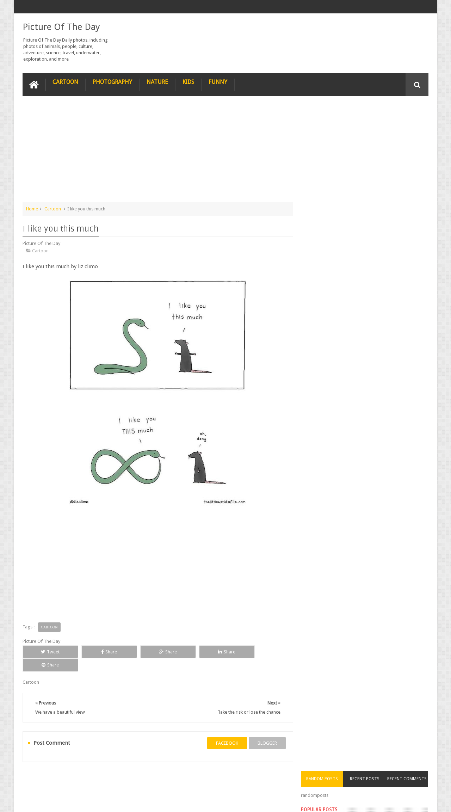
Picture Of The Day (61, 26)
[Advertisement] (156, 152)
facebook (224, 729)
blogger (264, 729)
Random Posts (327, 110)
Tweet (48, 651)
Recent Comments (408, 110)
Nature (157, 81)
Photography (112, 81)
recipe (36, 779)
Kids (188, 81)
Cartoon (65, 81)
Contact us (410, 779)
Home (32, 208)
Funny (218, 81)
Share (102, 651)
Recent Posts (367, 110)
